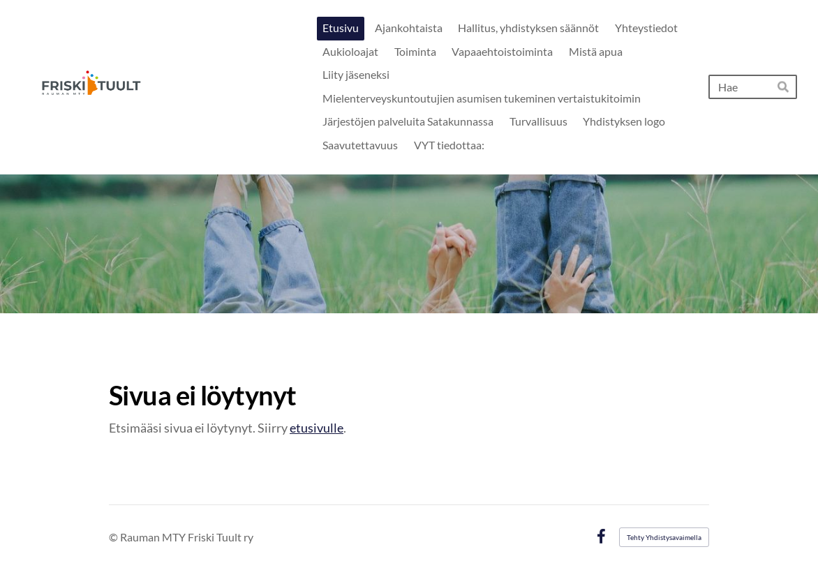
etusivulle (316, 427)
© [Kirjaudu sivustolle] (114, 537)
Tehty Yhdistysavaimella (664, 537)
